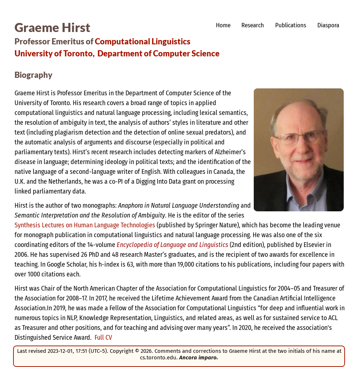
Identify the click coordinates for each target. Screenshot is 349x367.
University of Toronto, (55, 53)
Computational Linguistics (142, 41)
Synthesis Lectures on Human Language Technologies (85, 225)
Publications (290, 25)
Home (223, 25)
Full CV (103, 338)
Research (252, 25)
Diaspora (328, 25)
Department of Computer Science (158, 53)
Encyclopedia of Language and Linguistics (172, 245)
